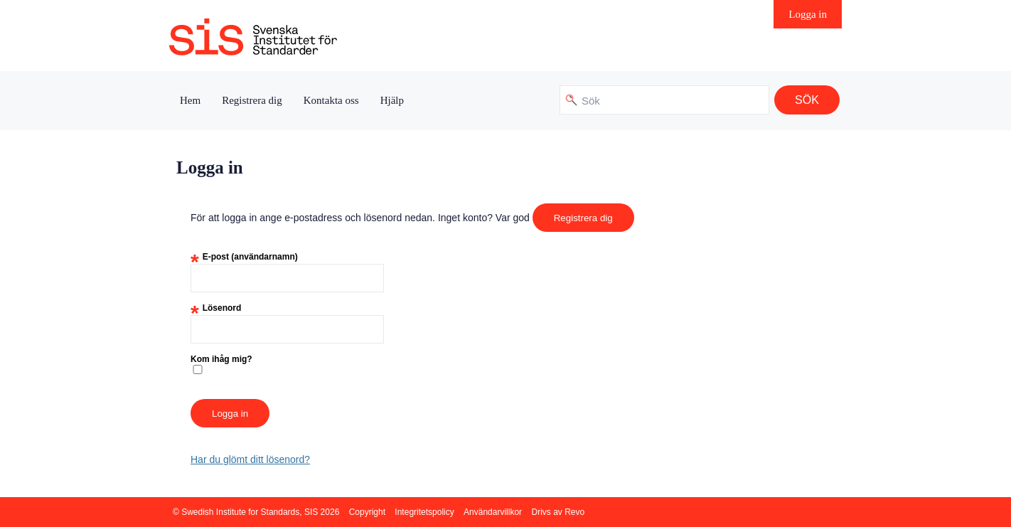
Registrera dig (252, 100)
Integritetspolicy (424, 512)
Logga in (807, 14)
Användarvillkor (493, 512)
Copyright (367, 512)
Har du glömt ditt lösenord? (250, 459)
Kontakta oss (331, 100)
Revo (574, 512)
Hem (190, 100)
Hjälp (392, 100)
